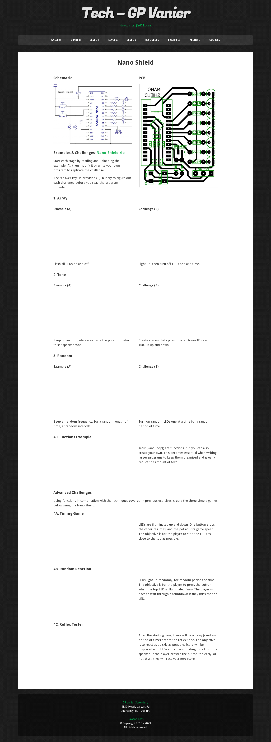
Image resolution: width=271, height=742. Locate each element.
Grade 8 (76, 39)
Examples (174, 39)
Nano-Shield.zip (110, 152)
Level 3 (131, 39)
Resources (152, 39)
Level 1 (94, 39)
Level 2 (113, 39)
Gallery (56, 39)
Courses (214, 39)
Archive (195, 39)
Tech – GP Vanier (135, 13)
